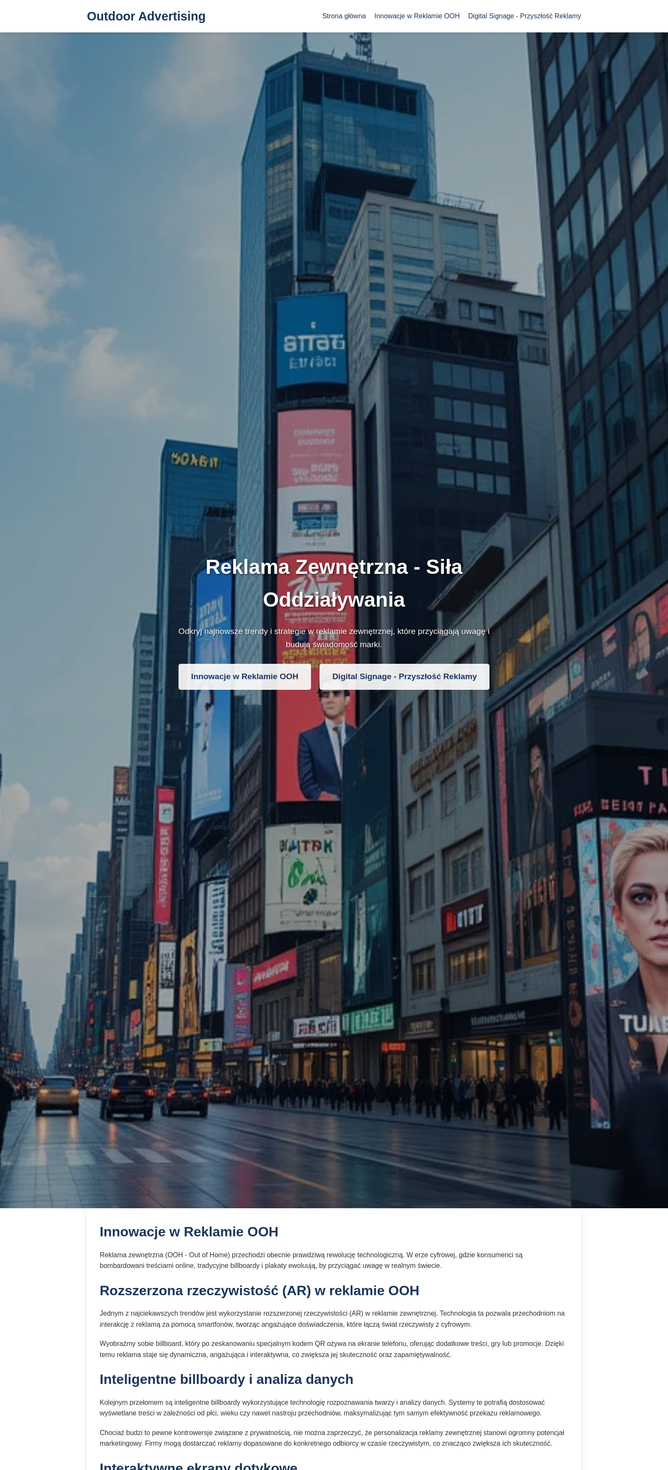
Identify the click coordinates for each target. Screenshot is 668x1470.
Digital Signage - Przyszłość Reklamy (524, 16)
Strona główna (344, 16)
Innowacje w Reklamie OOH (417, 16)
